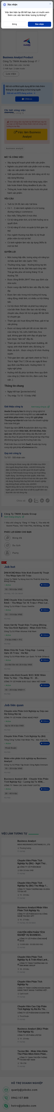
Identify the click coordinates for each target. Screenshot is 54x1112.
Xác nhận (39, 24)
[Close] (50, 4)
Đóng (14, 24)
